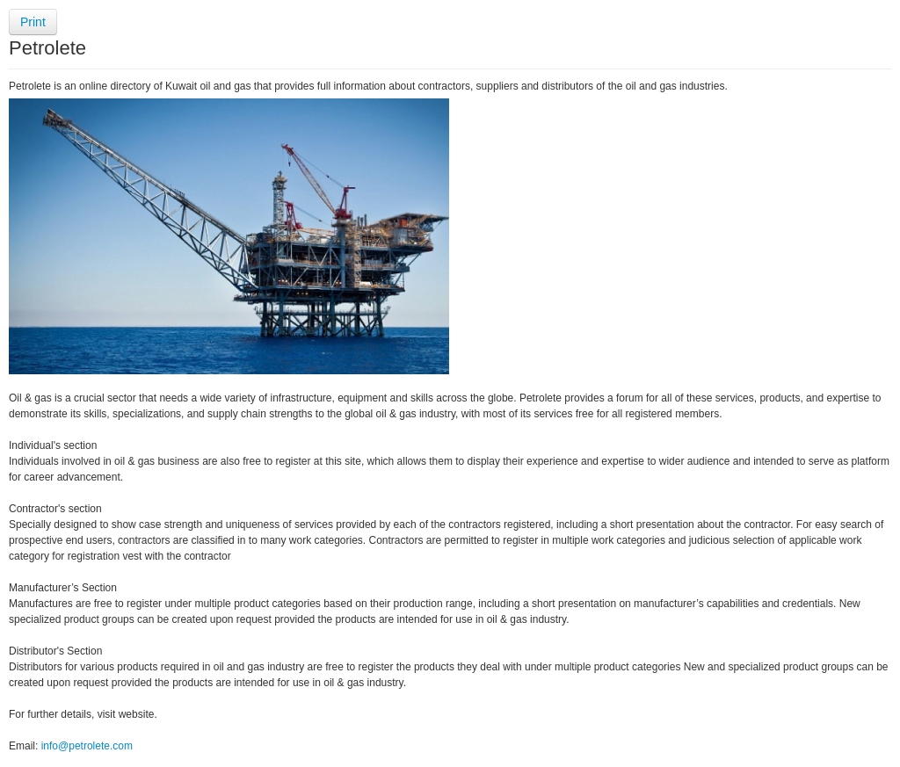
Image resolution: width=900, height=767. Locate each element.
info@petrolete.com (87, 746)
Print (33, 22)
